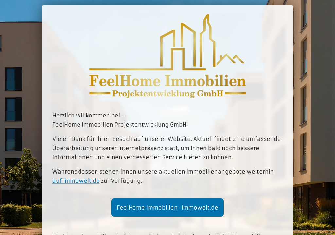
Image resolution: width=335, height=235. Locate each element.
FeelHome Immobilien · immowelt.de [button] (167, 207)
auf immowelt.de (76, 181)
